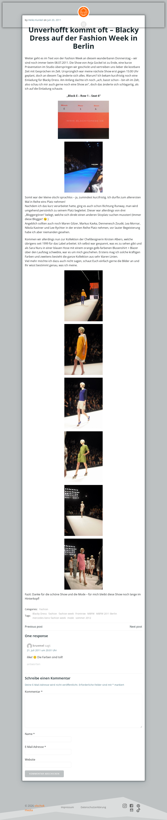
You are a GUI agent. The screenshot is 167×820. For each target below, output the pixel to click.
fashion (53, 613)
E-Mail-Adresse (35, 747)
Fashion (43, 609)
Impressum (67, 807)
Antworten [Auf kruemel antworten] (33, 664)
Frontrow (80, 613)
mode (70, 617)
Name (30, 734)
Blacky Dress (40, 613)
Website (30, 759)
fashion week (66, 613)
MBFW (90, 613)
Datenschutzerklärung (93, 807)
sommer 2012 (83, 617)
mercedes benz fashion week (49, 617)
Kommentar (34, 691)
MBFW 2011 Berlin (106, 613)
